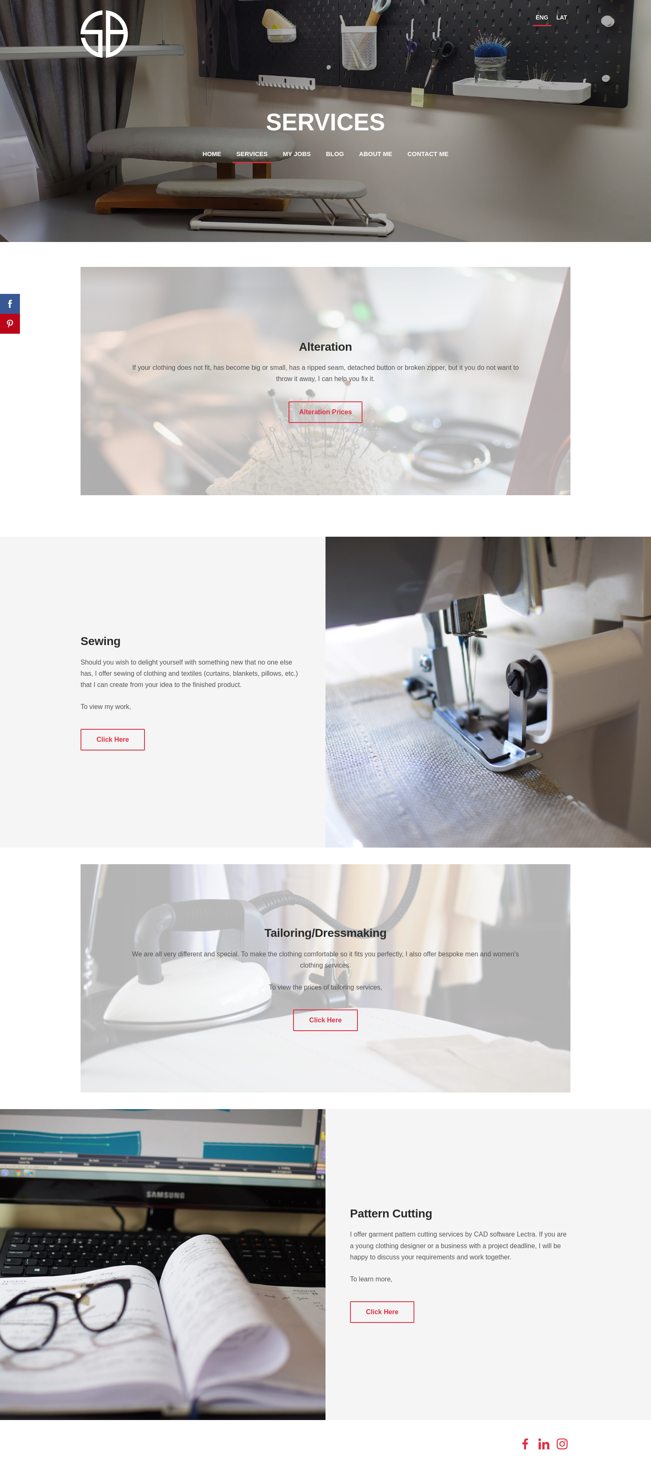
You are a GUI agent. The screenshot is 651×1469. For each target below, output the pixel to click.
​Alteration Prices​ (325, 412)
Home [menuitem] (212, 153)
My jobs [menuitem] (297, 153)
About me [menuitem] (375, 153)
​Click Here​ (112, 739)
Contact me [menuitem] (427, 153)
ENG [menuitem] (542, 17)
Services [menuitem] (252, 153)
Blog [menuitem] (335, 153)
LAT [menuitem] (561, 17)
